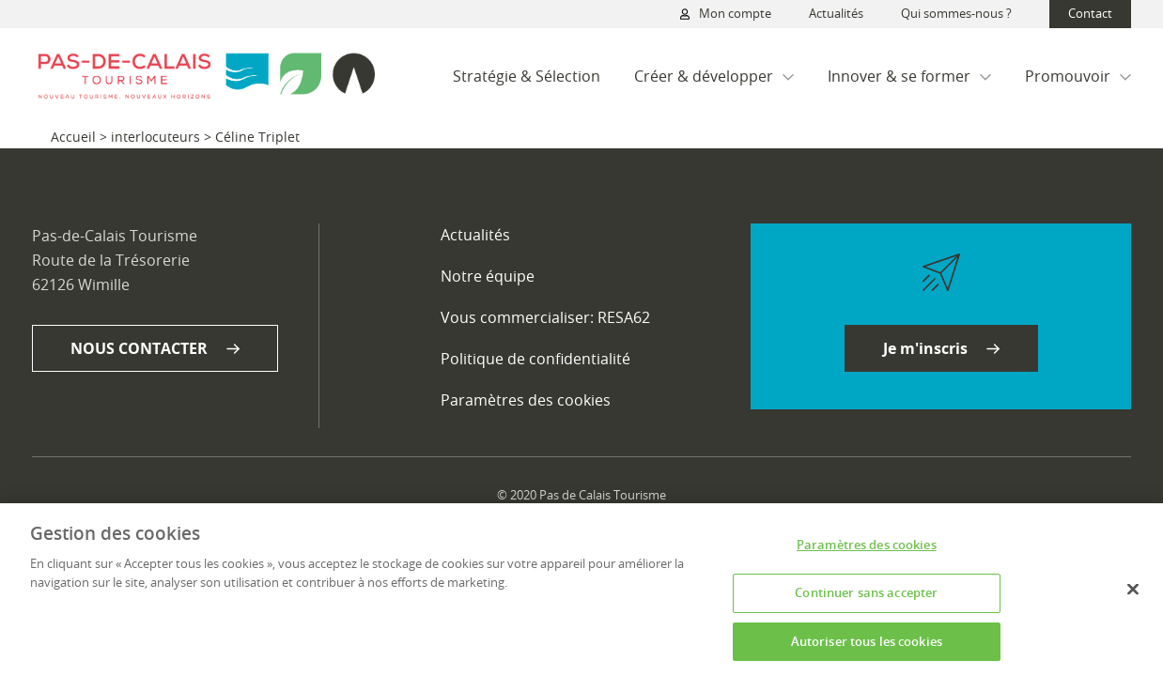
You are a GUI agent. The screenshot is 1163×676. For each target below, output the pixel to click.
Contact (1090, 13)
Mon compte (725, 14)
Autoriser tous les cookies (866, 646)
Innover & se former (909, 76)
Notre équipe (488, 276)
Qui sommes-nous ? (956, 13)
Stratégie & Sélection (526, 76)
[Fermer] (1133, 595)
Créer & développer (714, 76)
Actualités (836, 13)
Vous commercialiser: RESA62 (545, 317)
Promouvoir (1078, 76)
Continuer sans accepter (866, 598)
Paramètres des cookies (526, 400)
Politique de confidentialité (535, 358)
